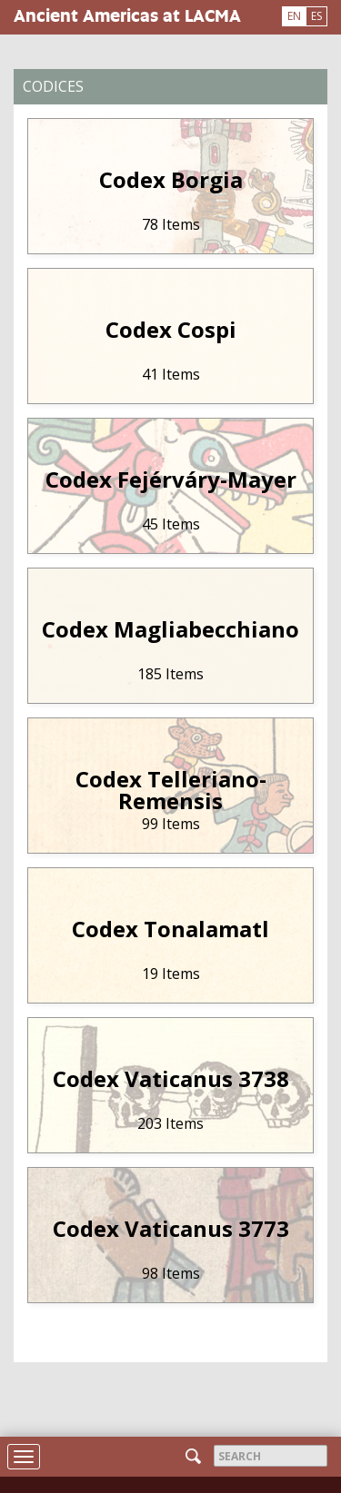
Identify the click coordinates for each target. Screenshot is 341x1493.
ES (316, 16)
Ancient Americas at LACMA (127, 15)
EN (294, 16)
